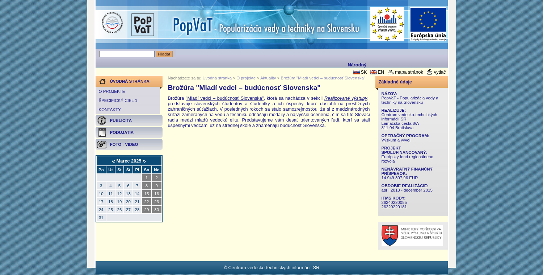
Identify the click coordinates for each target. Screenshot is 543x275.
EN (381, 72)
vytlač (440, 72)
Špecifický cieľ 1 (118, 100)
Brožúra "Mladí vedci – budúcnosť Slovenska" (323, 78)
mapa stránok (409, 72)
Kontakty (110, 109)
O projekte (112, 91)
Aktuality (268, 78)
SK (364, 72)
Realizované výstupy (345, 98)
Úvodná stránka (217, 78)
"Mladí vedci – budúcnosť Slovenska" (225, 98)
